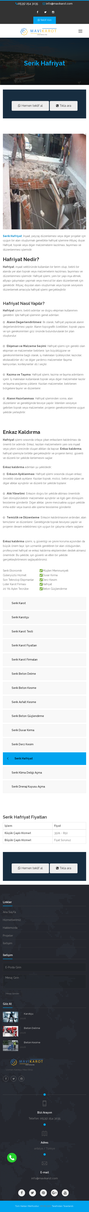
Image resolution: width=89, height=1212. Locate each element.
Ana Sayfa (9, 912)
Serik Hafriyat (24, 758)
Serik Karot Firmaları (25, 659)
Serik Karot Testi (22, 631)
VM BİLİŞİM (45, 1206)
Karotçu (28, 1013)
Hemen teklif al (30, 106)
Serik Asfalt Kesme (24, 702)
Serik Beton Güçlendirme (28, 716)
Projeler (8, 935)
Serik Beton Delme (24, 673)
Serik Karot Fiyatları (24, 645)
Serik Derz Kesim (22, 744)
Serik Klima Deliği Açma (27, 772)
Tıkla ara (63, 106)
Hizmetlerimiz (12, 919)
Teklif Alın (44, 20)
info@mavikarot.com (58, 3)
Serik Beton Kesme (24, 687)
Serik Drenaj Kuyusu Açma (28, 786)
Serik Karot (19, 603)
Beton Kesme (32, 1042)
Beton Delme (32, 1028)
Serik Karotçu (20, 617)
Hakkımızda (10, 927)
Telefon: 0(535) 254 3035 (44, 1118)
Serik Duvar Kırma (23, 730)
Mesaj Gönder (12, 993)
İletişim (7, 943)
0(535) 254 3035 (27, 3)
